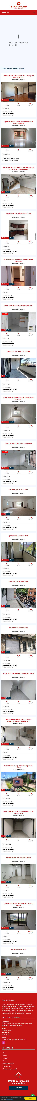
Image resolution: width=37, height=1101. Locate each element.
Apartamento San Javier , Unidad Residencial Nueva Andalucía (18, 122)
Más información (9, 1099)
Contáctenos (7, 1066)
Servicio (5, 1061)
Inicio (4, 1053)
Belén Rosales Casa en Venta (18, 628)
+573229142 (6, 1035)
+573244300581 (7, 1030)
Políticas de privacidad (10, 1069)
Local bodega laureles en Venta (18, 490)
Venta (5, 1055)
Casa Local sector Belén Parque (19, 581)
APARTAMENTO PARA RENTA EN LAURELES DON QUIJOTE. (18, 398)
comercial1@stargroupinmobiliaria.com (14, 1039)
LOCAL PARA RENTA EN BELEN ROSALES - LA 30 (18, 674)
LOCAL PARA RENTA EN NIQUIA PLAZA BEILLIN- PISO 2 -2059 (18, 812)
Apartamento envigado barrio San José (18, 214)
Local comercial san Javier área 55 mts (18, 858)
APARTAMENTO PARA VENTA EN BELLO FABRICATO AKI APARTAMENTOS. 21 (18, 720)
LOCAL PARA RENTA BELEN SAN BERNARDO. (18, 306)
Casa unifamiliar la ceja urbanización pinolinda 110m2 (18, 766)
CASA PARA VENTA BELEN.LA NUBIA (18, 351)
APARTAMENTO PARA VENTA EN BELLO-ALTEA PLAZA (18, 904)
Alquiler (5, 1058)
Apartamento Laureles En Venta (18, 536)
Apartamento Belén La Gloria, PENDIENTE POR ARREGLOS (18, 260)
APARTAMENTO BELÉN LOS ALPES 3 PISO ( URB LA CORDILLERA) (18, 76)
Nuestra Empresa (8, 1063)
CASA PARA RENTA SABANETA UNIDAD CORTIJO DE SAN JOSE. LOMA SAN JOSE (18, 168)
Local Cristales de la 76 (18, 950)
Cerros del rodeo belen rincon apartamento (18, 444)
